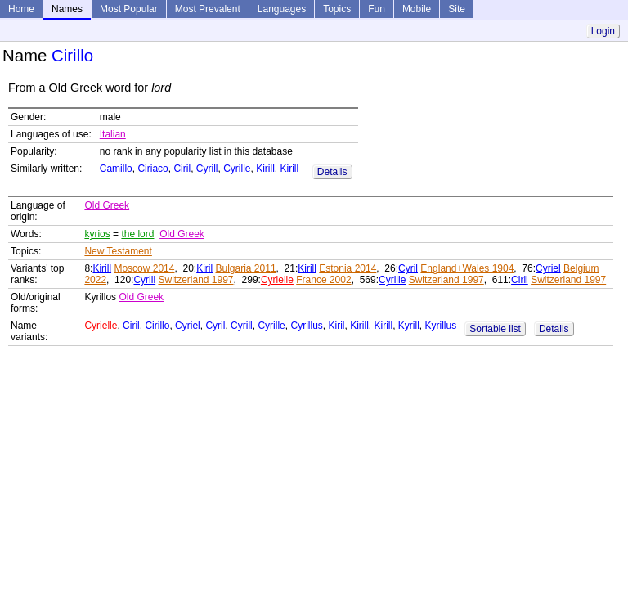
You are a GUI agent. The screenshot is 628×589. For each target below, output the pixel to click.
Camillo (116, 168)
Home (21, 9)
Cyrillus (306, 325)
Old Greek (106, 205)
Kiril (204, 268)
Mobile (416, 9)
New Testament (117, 251)
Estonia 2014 (347, 268)
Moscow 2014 (144, 268)
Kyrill (408, 325)
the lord (137, 234)
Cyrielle (277, 280)
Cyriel (548, 268)
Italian (113, 134)
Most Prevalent (207, 9)
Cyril (408, 268)
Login (603, 31)
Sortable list (495, 329)
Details (332, 172)
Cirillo (157, 325)
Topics (337, 9)
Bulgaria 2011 (246, 268)
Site (456, 9)
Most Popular (129, 9)
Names (67, 9)
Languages (282, 9)
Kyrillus (441, 325)
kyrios (97, 234)
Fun (376, 9)
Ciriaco (152, 168)
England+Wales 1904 (467, 268)
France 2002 (323, 280)
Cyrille (236, 168)
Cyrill (207, 168)
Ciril (182, 168)
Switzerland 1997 (195, 280)
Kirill (265, 168)
